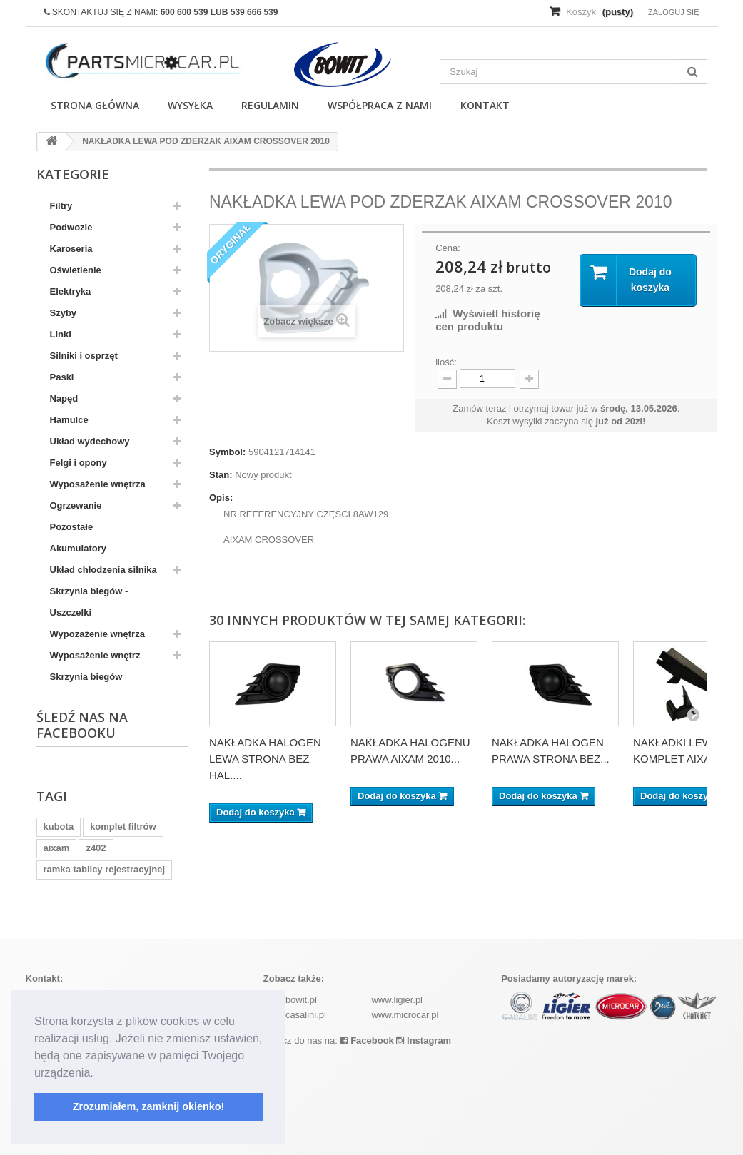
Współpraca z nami (380, 105)
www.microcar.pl (404, 1014)
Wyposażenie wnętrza (98, 484)
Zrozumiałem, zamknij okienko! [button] (149, 1106)
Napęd (64, 398)
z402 (96, 848)
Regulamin (270, 105)
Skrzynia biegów (86, 676)
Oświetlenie (75, 270)
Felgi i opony (78, 462)
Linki (60, 334)
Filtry (61, 205)
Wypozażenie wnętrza (97, 634)
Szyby (63, 312)
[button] (98, 1074)
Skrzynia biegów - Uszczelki (89, 602)
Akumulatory (78, 548)
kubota (59, 826)
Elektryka (70, 291)
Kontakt (485, 105)
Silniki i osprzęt (84, 355)
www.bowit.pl (290, 999)
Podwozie (71, 227)
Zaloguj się (673, 12)
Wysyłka (190, 105)
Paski (62, 377)
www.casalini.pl (294, 1014)
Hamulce (69, 419)
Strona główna (95, 105)
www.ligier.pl (397, 999)
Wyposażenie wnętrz (95, 655)
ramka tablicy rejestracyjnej (105, 869)
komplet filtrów (123, 826)
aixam (57, 848)
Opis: (221, 497)
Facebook (367, 1040)
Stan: (221, 474)
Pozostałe (71, 526)
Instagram (423, 1040)
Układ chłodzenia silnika (103, 569)
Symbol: (227, 452)
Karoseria (71, 248)
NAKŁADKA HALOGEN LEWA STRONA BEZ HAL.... (265, 758)
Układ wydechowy (90, 441)
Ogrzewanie (76, 505)
